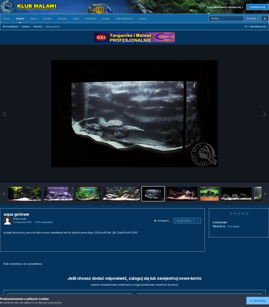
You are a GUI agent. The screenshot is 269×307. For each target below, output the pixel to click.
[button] (4, 194)
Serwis (142, 18)
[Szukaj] (226, 18)
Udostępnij (161, 220)
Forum (6, 18)
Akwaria (219, 226)
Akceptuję (257, 300)
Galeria (20, 20)
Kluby (76, 18)
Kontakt (47, 18)
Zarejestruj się (257, 7)
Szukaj (105, 18)
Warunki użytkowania (49, 302)
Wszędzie (251, 18)
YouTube (62, 18)
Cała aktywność (124, 18)
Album (33, 18)
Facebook (90, 18)
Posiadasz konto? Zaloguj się (225, 7)
